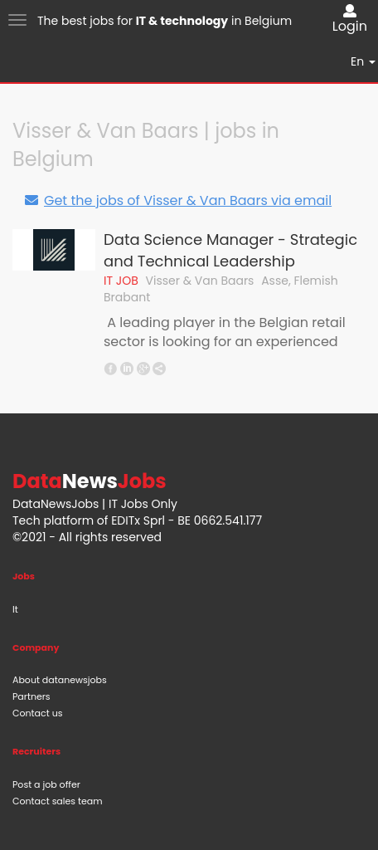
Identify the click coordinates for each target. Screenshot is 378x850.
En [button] (363, 61)
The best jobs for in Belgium (164, 20)
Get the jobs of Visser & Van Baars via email (177, 200)
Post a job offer (46, 784)
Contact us (37, 713)
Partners (31, 696)
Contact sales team (57, 801)
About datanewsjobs (59, 679)
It (15, 609)
